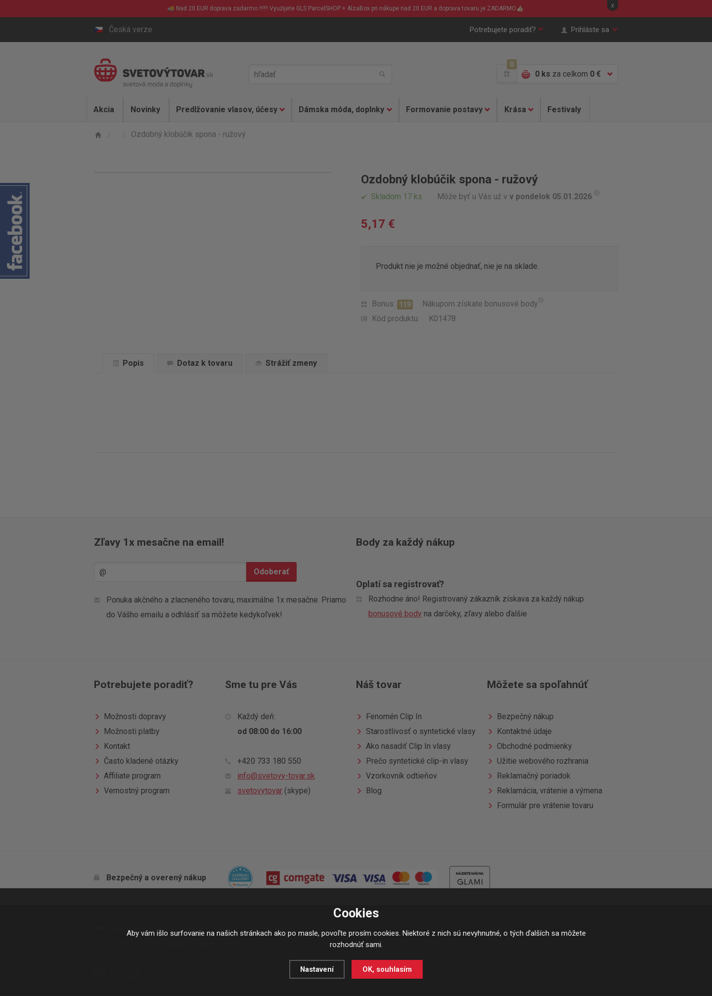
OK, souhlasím (387, 969)
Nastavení (317, 969)
